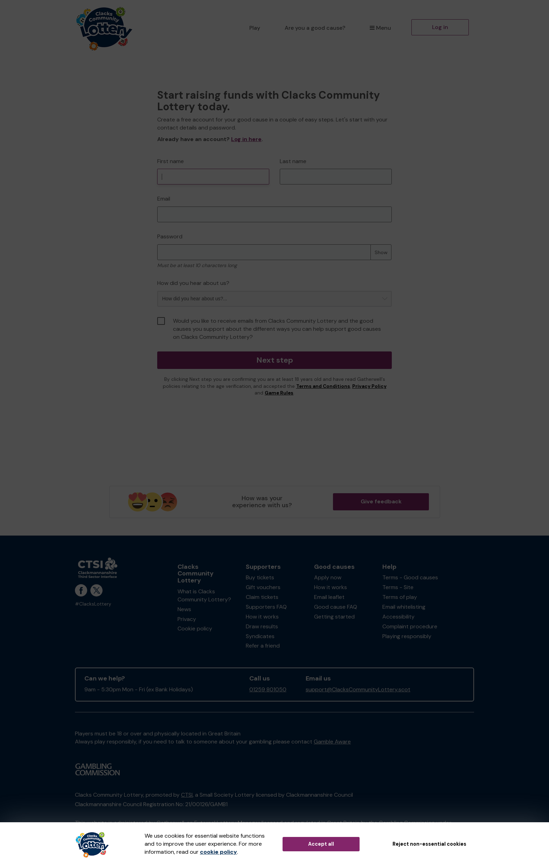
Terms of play (399, 597)
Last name (293, 161)
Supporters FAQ (266, 606)
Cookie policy (195, 628)
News (184, 609)
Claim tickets (262, 597)
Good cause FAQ (335, 606)
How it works (262, 616)
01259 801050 (267, 689)
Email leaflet (329, 597)
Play (254, 28)
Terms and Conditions (323, 386)
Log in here (246, 139)
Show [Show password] (381, 252)
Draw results (262, 626)
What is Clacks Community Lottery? (204, 595)
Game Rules (279, 393)
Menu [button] (380, 28)
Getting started (334, 616)
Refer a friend (263, 645)
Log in (440, 27)
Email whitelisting (403, 606)
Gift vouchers (263, 587)
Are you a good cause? (315, 28)
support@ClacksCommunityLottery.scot (358, 689)
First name (170, 161)
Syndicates (260, 636)
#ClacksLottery (93, 604)
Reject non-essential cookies (429, 844)
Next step (274, 360)
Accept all (321, 844)
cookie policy (218, 851)
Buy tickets (260, 577)
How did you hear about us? (193, 283)
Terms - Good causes (410, 577)
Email (163, 198)
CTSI (187, 794)
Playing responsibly (406, 636)
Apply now (327, 577)
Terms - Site (398, 587)
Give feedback (381, 501)
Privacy (187, 619)
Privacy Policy (369, 386)
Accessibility (398, 616)
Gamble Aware (332, 741)
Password (169, 236)
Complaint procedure (409, 626)
